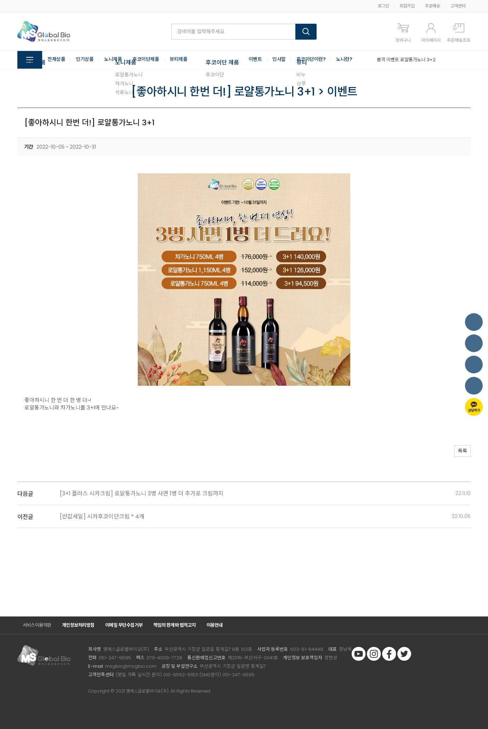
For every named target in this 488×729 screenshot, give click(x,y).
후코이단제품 (145, 59)
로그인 (383, 6)
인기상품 (84, 59)
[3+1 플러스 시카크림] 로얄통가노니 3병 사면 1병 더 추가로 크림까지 (141, 493)
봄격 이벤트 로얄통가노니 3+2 (406, 59)
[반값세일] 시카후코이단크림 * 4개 (102, 516)
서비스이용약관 (37, 625)
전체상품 (56, 59)
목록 (460, 451)
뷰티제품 (178, 59)
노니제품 (113, 59)
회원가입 (406, 6)
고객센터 (457, 6)
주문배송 (432, 6)
